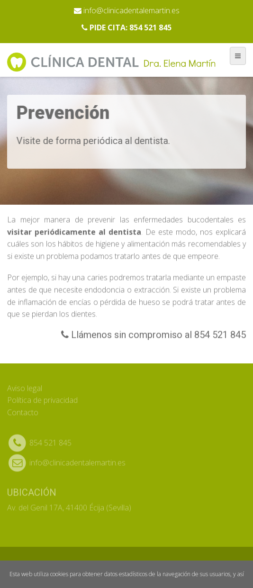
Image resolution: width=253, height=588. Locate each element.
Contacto (22, 410)
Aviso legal (24, 385)
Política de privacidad (42, 397)
